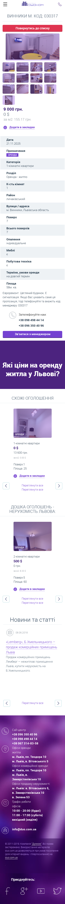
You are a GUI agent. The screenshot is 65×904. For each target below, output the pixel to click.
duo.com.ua (11, 857)
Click (5, 5)
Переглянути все (32, 485)
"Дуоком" (37, 843)
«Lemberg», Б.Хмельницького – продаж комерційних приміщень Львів (31, 646)
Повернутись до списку (33, 28)
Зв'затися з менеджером (32, 334)
